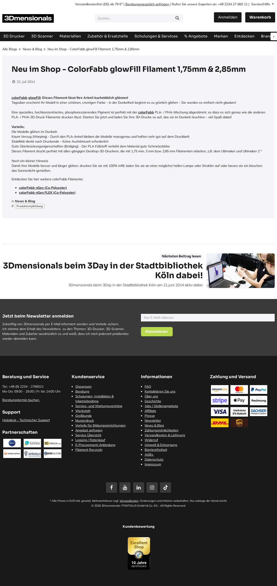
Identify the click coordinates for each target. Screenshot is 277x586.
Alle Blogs (9, 49)
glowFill (34, 98)
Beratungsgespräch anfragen (147, 4)
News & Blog (32, 49)
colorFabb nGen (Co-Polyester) (43, 188)
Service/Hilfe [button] (261, 4)
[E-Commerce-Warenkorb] (260, 17)
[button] (157, 331)
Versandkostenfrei (88, 4)
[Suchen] (177, 18)
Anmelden (227, 17)
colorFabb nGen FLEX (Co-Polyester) (47, 192)
